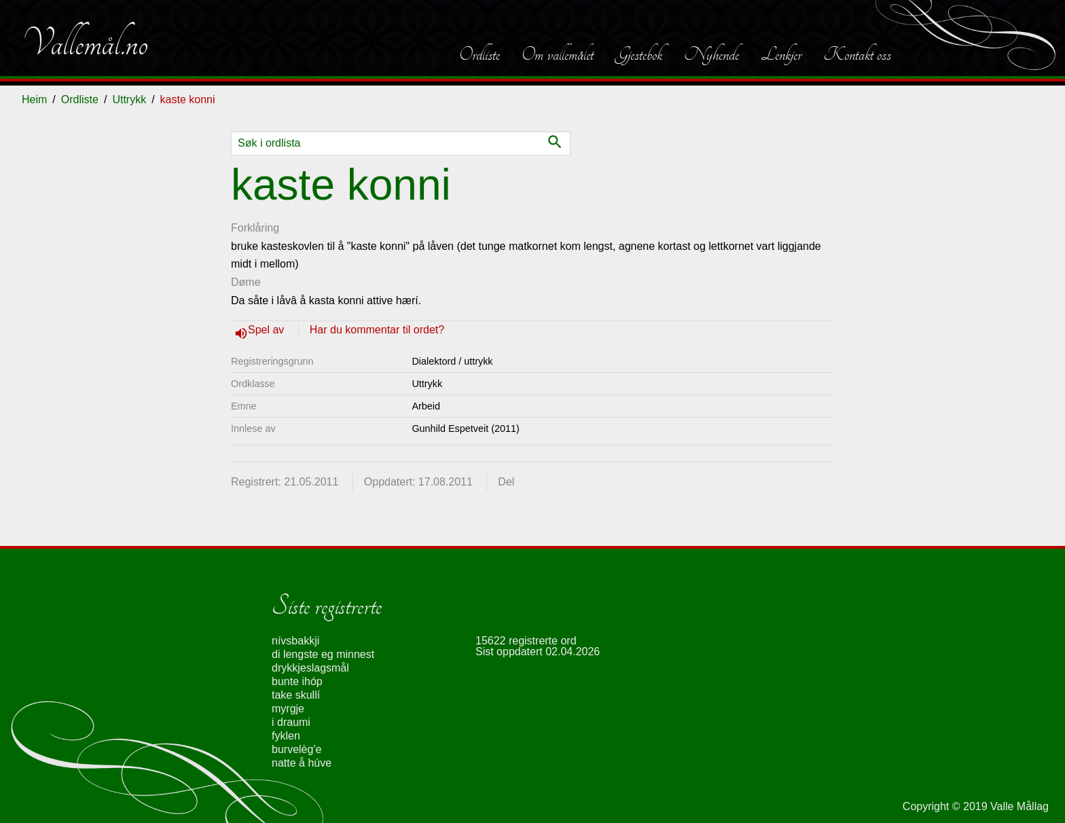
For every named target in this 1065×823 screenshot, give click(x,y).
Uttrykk (129, 99)
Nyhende (711, 54)
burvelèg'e (296, 749)
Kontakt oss (857, 54)
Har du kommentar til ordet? (377, 329)
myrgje (288, 708)
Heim (34, 99)
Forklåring (255, 228)
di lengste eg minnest (323, 654)
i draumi (291, 722)
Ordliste (479, 54)
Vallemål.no (85, 43)
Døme (246, 282)
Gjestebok (638, 54)
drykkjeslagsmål (310, 668)
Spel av (267, 329)
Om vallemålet (558, 54)
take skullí (296, 695)
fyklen (286, 736)
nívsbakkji (295, 640)
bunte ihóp (297, 681)
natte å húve (301, 763)
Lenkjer (781, 54)
